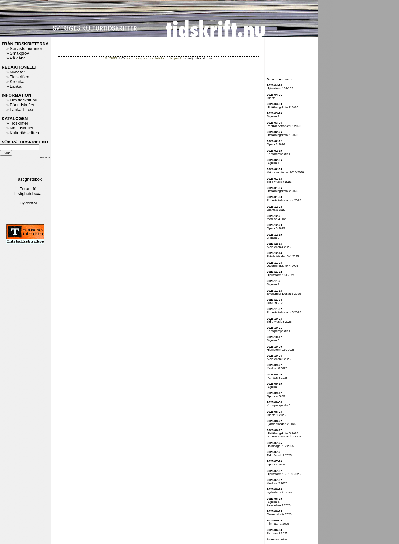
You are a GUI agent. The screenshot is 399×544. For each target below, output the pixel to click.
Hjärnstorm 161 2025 (280, 275)
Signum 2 (273, 116)
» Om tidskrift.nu (21, 100)
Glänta (271, 98)
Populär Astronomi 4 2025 (284, 200)
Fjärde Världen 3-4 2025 (283, 256)
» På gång (16, 58)
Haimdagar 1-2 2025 (280, 446)
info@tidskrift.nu (198, 58)
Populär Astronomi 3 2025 (284, 312)
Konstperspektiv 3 (278, 405)
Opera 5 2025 (276, 228)
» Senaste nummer (24, 48)
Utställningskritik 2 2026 (282, 107)
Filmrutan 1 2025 (278, 523)
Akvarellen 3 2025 (279, 359)
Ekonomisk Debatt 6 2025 (284, 293)
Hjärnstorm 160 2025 (280, 349)
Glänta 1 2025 (276, 415)
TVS (121, 58)
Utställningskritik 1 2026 (282, 135)
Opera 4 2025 (276, 396)
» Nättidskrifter (20, 128)
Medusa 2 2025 (277, 483)
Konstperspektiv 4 (278, 331)
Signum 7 (273, 284)
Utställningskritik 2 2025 (282, 191)
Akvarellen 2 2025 (279, 505)
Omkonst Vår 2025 (279, 514)
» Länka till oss (20, 109)
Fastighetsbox (29, 179)
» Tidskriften (17, 76)
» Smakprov (17, 53)
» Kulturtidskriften (22, 132)
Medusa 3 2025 (277, 368)
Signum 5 (273, 387)
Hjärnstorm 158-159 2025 (284, 474)
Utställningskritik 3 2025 (282, 433)
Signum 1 (273, 163)
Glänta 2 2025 (276, 209)
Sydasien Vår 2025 (279, 492)
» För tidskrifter (20, 104)
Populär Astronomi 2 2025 (284, 436)
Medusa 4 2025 (277, 219)
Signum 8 (273, 237)
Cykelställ (28, 203)
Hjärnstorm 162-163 (280, 88)
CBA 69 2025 (275, 303)
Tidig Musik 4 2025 (279, 181)
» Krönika (15, 81)
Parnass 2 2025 (277, 533)
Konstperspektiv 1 (278, 153)
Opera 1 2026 (276, 144)
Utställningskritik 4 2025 (282, 265)
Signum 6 (273, 340)
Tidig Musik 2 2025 (279, 455)
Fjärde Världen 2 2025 (281, 424)
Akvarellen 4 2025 (279, 247)
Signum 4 (273, 502)
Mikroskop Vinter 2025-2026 (285, 172)
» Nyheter (15, 72)
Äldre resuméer (277, 539)
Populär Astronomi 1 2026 (284, 125)
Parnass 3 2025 (277, 377)
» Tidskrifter (17, 123)
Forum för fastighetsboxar (28, 191)
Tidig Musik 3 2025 (279, 321)
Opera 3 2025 (276, 464)
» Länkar (14, 86)
